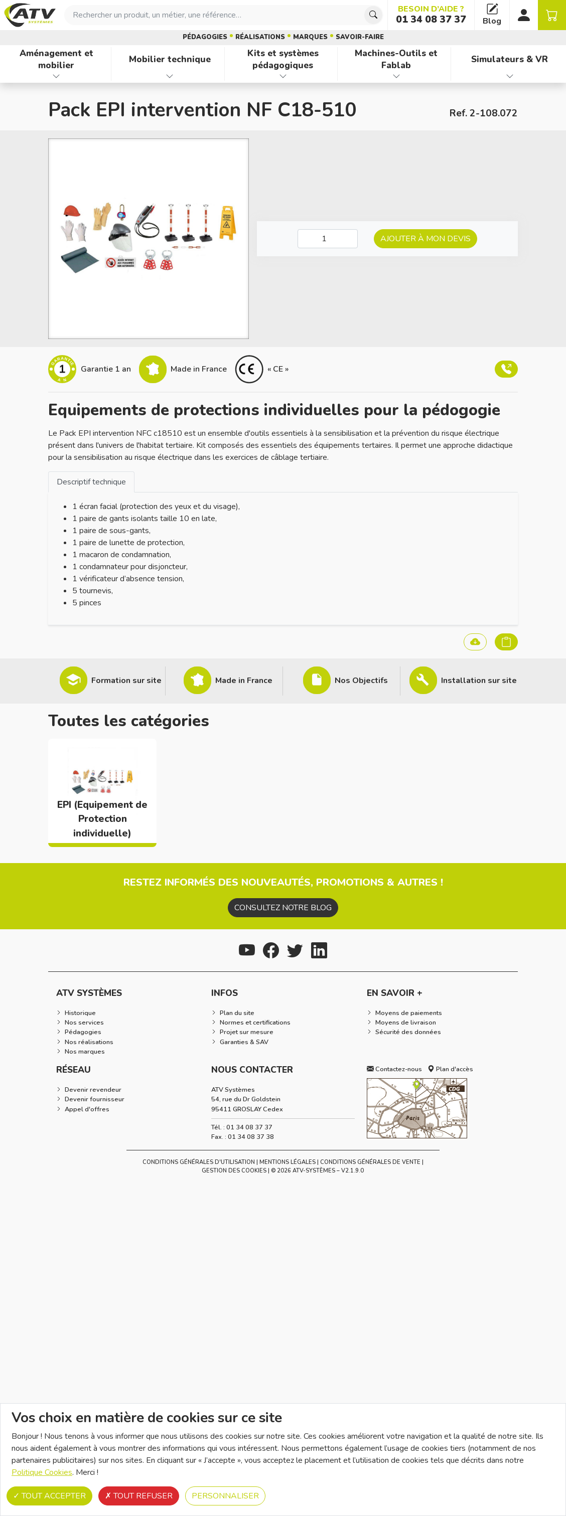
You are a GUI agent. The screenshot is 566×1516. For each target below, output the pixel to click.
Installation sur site (479, 680)
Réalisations (260, 37)
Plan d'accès (450, 1069)
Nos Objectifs (361, 680)
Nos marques (85, 1051)
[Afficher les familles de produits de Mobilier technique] (169, 76)
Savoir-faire (360, 37)
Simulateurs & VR (509, 59)
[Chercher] (373, 15)
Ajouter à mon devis (425, 238)
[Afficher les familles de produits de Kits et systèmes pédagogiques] (283, 76)
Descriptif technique (91, 481)
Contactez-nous (394, 1069)
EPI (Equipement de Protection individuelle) (102, 819)
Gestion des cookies (234, 1170)
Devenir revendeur (93, 1089)
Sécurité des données (408, 1032)
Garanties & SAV (244, 1042)
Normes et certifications (255, 1022)
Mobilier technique (170, 59)
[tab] (91, 481)
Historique (80, 1013)
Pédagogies (205, 37)
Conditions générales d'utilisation (199, 1162)
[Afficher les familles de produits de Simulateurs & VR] (509, 76)
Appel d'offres (87, 1109)
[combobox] (223, 15)
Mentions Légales (287, 1162)
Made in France (243, 680)
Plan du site (237, 1013)
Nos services (84, 1022)
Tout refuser (139, 1495)
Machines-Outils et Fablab (396, 59)
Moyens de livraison (405, 1022)
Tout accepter (49, 1495)
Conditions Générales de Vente (370, 1162)
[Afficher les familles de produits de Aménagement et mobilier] (56, 76)
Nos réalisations (89, 1042)
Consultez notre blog (283, 907)
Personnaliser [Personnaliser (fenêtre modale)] (225, 1495)
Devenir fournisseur (94, 1099)
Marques (310, 37)
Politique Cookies (42, 1472)
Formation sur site (126, 680)
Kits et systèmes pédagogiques (283, 59)
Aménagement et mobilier (56, 59)
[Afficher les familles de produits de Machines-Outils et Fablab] (396, 76)
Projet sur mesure (246, 1032)
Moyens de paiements (408, 1013)
